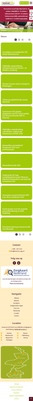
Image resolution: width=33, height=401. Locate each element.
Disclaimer (16, 393)
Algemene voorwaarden (16, 387)
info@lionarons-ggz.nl (16, 251)
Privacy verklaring (17, 390)
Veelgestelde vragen (16, 305)
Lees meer (23, 19)
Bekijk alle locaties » (20, 329)
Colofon (16, 398)
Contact (16, 316)
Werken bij (16, 311)
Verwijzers (16, 303)
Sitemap (16, 384)
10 (29, 39)
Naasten (16, 300)
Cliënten (16, 298)
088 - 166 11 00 (16, 249)
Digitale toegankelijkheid (17, 395)
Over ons (16, 308)
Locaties (16, 313)
